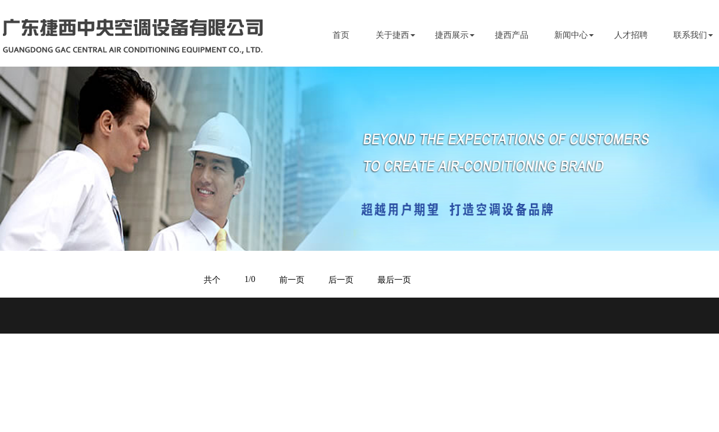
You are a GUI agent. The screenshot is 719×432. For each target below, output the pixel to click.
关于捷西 (392, 35)
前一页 (291, 279)
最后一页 (394, 279)
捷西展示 (452, 35)
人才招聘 (631, 35)
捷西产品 (511, 35)
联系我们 (690, 35)
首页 (341, 35)
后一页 (341, 279)
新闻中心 (571, 35)
